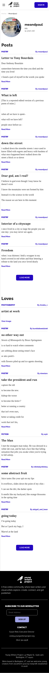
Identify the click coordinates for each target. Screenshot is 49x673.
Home (3, 14)
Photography (8, 305)
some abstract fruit (14, 473)
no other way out (12, 335)
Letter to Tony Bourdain (17, 58)
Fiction (5, 434)
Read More (5, 82)
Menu (3, 4)
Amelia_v (44, 305)
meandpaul (43, 52)
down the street (11, 143)
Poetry (4, 52)
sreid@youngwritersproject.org (22, 636)
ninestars (44, 373)
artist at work (10, 311)
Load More (24, 278)
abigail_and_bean (40, 509)
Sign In (41, 5)
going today (9, 516)
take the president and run (19, 380)
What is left (9, 95)
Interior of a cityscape (16, 223)
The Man (7, 440)
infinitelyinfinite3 (41, 467)
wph (46, 434)
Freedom (7, 250)
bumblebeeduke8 (40, 329)
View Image (6, 321)
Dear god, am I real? (14, 175)
